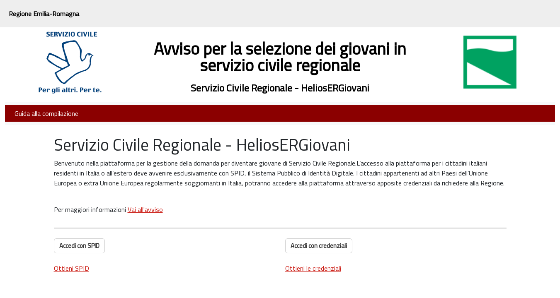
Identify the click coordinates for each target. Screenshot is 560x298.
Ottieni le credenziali (313, 268)
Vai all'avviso (145, 209)
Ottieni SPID (71, 268)
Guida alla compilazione (46, 113)
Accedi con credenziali (319, 245)
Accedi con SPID (79, 245)
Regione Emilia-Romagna (44, 14)
